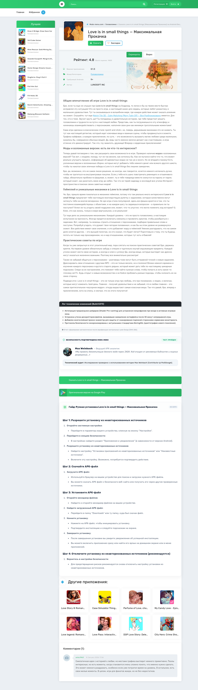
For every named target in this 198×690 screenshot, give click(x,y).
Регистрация (161, 4)
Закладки (114, 43)
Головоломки (97, 74)
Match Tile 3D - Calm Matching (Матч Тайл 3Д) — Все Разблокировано (127, 115)
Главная (20, 12)
